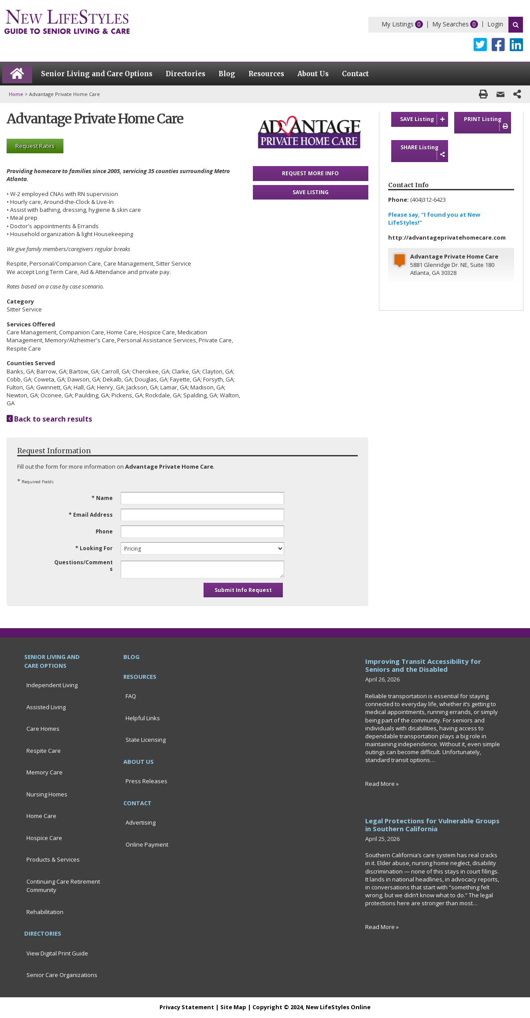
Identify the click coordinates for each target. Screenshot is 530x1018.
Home (16, 94)
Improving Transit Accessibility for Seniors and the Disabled (423, 665)
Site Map (233, 1007)
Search (515, 25)
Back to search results (49, 419)
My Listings (398, 24)
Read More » (382, 784)
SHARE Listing (424, 151)
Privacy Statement (186, 1007)
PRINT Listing (487, 123)
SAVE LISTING (311, 192)
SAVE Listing (424, 119)
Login (495, 24)
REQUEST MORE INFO (310, 173)
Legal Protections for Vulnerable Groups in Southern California (432, 824)
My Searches (450, 24)
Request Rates (35, 146)
